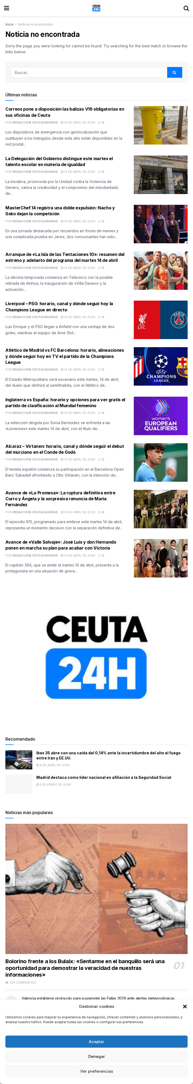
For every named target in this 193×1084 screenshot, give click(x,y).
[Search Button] (186, 8)
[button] (185, 1006)
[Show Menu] (6, 8)
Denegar (96, 1056)
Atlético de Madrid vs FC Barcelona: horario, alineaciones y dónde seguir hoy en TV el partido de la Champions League (64, 356)
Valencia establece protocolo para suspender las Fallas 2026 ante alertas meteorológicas (98, 998)
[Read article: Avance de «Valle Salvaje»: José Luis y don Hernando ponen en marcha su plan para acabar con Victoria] (161, 558)
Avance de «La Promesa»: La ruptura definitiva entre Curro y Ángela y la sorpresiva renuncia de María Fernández (60, 499)
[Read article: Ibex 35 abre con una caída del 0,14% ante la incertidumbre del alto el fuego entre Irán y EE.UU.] (18, 760)
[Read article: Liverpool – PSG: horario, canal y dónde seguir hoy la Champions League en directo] (161, 320)
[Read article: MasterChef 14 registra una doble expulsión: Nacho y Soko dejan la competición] (161, 224)
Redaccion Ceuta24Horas (35, 122)
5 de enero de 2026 (53, 784)
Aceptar (96, 1041)
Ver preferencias (96, 1071)
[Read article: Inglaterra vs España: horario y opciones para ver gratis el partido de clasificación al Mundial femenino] (161, 416)
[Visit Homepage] (96, 8)
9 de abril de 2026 (53, 765)
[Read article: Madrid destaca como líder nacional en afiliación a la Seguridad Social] (18, 784)
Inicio (9, 24)
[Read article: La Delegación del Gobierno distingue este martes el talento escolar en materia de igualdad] (161, 175)
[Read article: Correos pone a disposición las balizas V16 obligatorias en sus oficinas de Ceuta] (161, 125)
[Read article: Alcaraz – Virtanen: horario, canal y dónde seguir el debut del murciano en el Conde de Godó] (161, 462)
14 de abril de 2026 (78, 122)
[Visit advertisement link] (96, 657)
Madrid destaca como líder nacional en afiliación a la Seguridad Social (103, 777)
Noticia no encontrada (35, 24)
